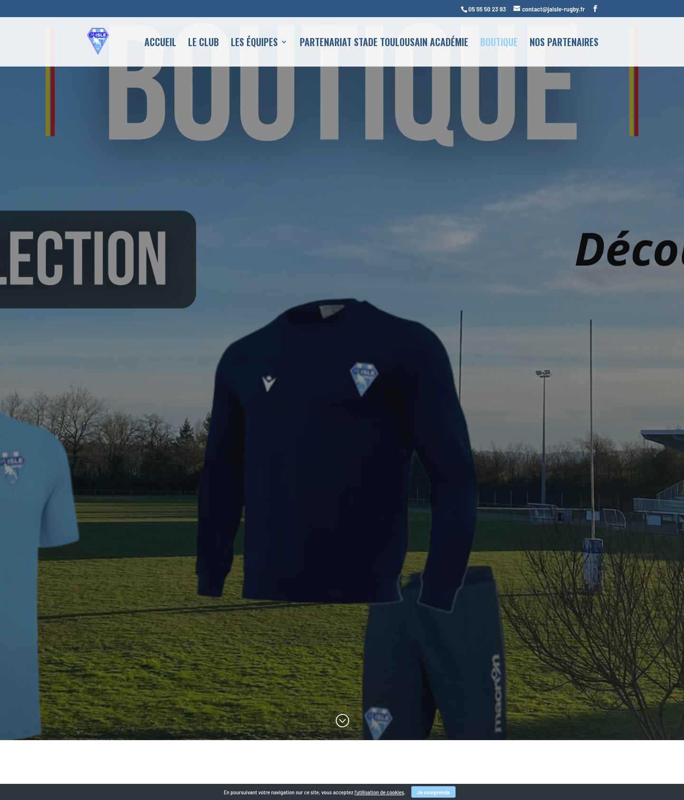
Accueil (160, 44)
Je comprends (433, 792)
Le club (203, 44)
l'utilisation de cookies (379, 792)
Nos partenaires (564, 44)
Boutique (499, 44)
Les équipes (254, 44)
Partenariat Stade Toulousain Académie (384, 44)
